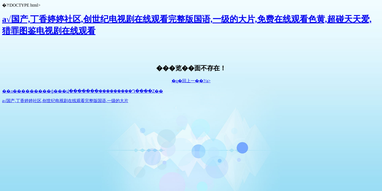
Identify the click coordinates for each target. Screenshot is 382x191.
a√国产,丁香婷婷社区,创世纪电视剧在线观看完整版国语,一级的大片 (65, 100)
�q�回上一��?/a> (191, 81)
